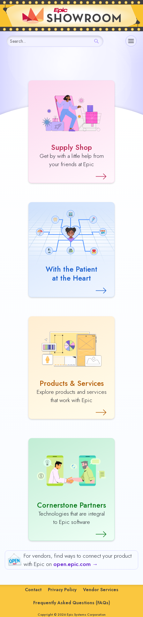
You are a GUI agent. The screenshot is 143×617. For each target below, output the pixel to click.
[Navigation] (131, 41)
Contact (33, 589)
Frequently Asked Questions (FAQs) (71, 602)
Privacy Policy (62, 589)
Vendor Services (100, 589)
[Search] (97, 41)
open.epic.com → (75, 564)
